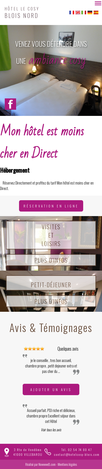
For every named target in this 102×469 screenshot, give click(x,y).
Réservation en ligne (51, 205)
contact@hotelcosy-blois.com (77, 454)
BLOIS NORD (22, 12)
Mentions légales (67, 464)
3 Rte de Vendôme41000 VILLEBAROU (27, 452)
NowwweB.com (47, 464)
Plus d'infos (51, 260)
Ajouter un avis (51, 389)
